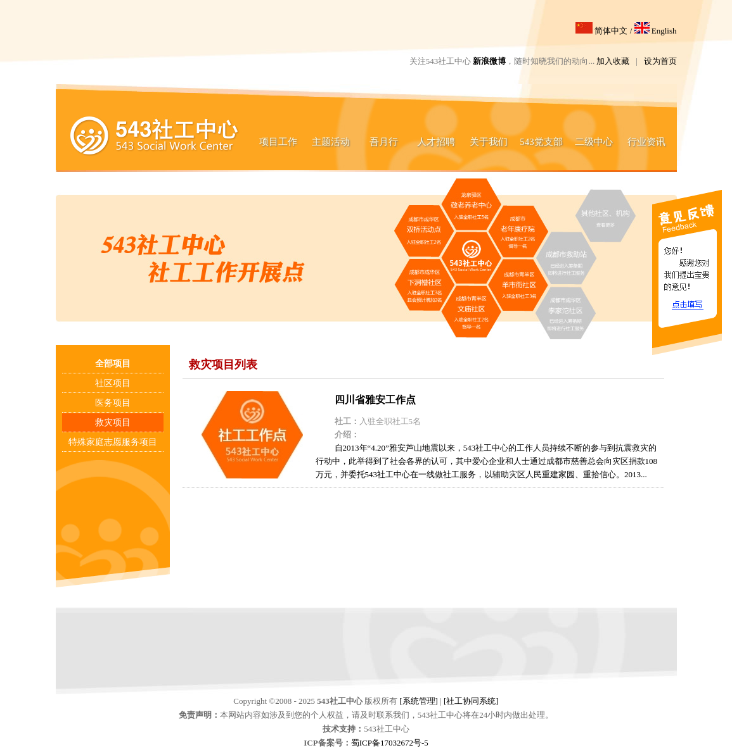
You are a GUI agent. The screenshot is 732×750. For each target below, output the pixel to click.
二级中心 (594, 142)
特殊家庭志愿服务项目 (112, 442)
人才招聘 (436, 142)
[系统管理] (418, 701)
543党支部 (541, 142)
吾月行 (383, 142)
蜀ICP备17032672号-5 (389, 742)
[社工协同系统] (471, 701)
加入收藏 (612, 61)
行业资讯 (646, 142)
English (655, 30)
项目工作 (278, 142)
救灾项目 (113, 422)
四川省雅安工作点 (375, 399)
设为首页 (660, 61)
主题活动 (331, 142)
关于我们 (489, 142)
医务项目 (113, 403)
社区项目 (113, 383)
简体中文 (601, 30)
